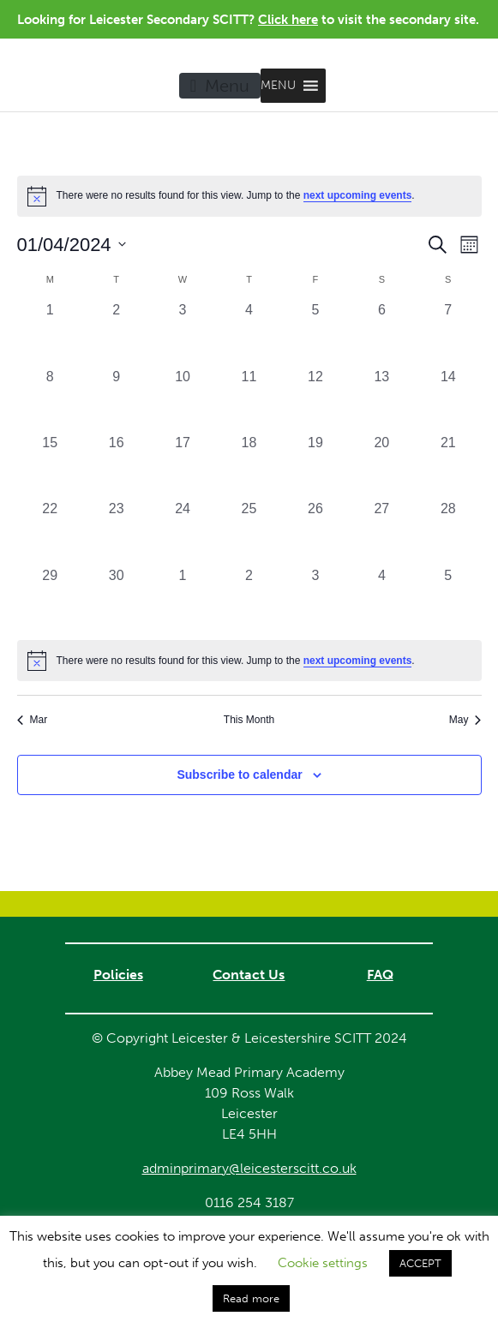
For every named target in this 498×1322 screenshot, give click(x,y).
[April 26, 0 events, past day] (315, 532)
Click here (288, 19)
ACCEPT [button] (420, 1263)
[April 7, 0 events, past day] (448, 333)
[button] (278, 86)
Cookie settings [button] (323, 1263)
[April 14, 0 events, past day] (448, 400)
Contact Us (249, 974)
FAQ (380, 974)
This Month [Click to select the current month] (249, 720)
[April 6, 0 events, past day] (382, 333)
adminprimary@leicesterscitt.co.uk (249, 1168)
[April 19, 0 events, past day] (315, 466)
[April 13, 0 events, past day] (382, 400)
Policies (118, 974)
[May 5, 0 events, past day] (448, 598)
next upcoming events (357, 195)
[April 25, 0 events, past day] (249, 532)
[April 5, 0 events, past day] (315, 333)
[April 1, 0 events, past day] (50, 333)
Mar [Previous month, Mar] (32, 720)
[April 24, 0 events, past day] (182, 532)
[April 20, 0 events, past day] (382, 466)
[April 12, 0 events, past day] (315, 400)
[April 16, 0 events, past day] (116, 466)
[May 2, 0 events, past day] (249, 598)
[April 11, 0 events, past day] (249, 400)
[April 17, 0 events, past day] (182, 466)
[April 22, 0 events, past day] (50, 532)
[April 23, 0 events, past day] (116, 532)
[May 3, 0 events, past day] (315, 598)
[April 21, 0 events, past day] (448, 466)
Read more (251, 1298)
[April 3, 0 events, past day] (182, 333)
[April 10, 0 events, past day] (182, 400)
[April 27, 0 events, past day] (382, 532)
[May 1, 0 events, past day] (182, 598)
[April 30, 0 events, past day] (116, 598)
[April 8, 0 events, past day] (50, 400)
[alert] (249, 660)
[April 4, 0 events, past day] (249, 333)
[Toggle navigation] (220, 86)
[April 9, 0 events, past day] (116, 400)
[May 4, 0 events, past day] (382, 598)
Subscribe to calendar (239, 774)
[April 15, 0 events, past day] (50, 466)
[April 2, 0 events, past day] (116, 333)
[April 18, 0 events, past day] (249, 466)
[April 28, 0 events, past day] (448, 532)
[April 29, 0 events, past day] (50, 598)
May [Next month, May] (465, 720)
